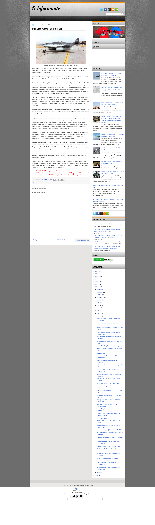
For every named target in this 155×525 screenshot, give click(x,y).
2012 (97, 284)
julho (98, 302)
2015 (97, 276)
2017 (97, 271)
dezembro (100, 289)
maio (98, 308)
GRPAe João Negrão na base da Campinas (108, 346)
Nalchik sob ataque (101, 418)
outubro (99, 295)
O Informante (46, 8)
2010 (97, 475)
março (99, 313)
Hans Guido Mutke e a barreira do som (107, 383)
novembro (100, 292)
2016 (97, 273)
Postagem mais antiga (82, 240)
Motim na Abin (100, 353)
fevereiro (99, 316)
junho (98, 305)
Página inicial (61, 239)
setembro (100, 297)
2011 (97, 287)
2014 (97, 279)
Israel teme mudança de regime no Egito (108, 446)
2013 (97, 281)
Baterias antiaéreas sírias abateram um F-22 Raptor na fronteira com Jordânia (111, 89)
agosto (99, 300)
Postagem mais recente (40, 240)
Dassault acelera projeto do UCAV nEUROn (108, 430)
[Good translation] (73, 496)
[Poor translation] (79, 496)
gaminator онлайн (39, 0)
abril (98, 310)
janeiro (99, 472)
